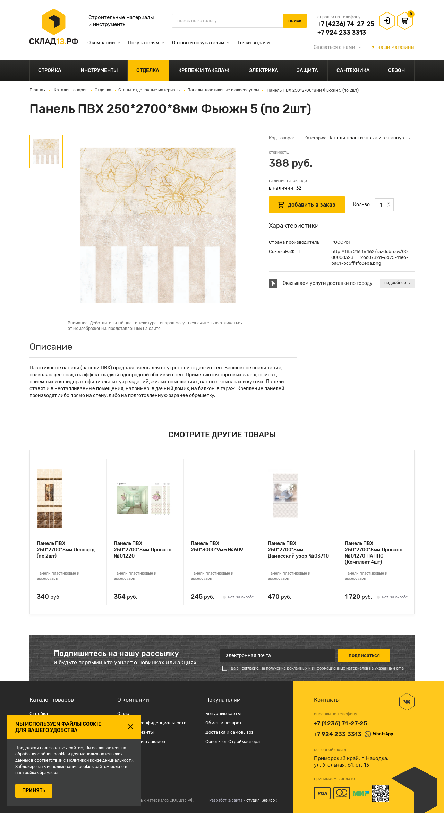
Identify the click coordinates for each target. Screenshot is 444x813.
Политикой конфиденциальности (100, 760)
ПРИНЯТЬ (33, 791)
